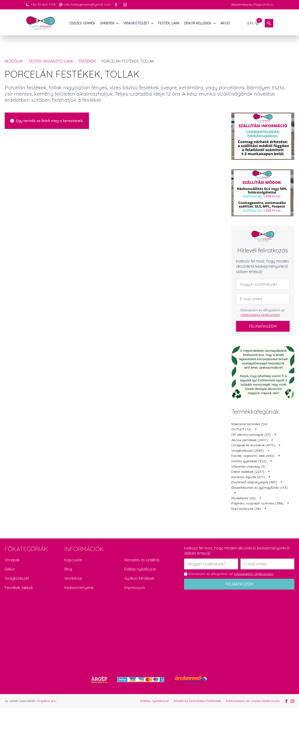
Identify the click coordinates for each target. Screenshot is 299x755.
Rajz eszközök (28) (246, 509)
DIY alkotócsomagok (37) (251, 434)
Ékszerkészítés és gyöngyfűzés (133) (259, 487)
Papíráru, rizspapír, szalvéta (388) (257, 503)
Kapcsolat (73, 560)
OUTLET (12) (241, 429)
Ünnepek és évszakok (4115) (253, 445)
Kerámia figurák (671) (248, 477)
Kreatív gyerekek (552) (248, 461)
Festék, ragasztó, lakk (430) (252, 456)
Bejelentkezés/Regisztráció (252, 4)
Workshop (73, 578)
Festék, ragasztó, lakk (51, 61)
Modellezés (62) (243, 498)
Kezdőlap (14, 61)
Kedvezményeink (78, 587)
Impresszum (134, 587)
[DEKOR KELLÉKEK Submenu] (214, 23)
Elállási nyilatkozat (140, 569)
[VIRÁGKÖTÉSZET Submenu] (152, 23)
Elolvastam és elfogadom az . (262, 312)
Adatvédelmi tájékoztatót (260, 315)
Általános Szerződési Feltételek (197, 701)
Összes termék (82, 23)
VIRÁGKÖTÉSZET (136, 23)
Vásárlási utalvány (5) (248, 466)
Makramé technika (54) (249, 424)
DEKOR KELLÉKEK (197, 23)
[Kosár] (253, 23)
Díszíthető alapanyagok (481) (254, 482)
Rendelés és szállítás (142, 560)
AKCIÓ (225, 23)
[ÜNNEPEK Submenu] (117, 23)
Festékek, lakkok (19, 587)
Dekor (10, 569)
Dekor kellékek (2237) (247, 472)
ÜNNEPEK (107, 23)
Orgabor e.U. (47, 701)
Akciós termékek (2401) (249, 440)
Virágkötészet (17, 578)
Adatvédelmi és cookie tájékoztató (253, 701)
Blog (68, 569)
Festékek (87, 61)
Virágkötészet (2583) (247, 450)
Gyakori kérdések (139, 578)
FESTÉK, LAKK (169, 23)
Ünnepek (12, 560)
